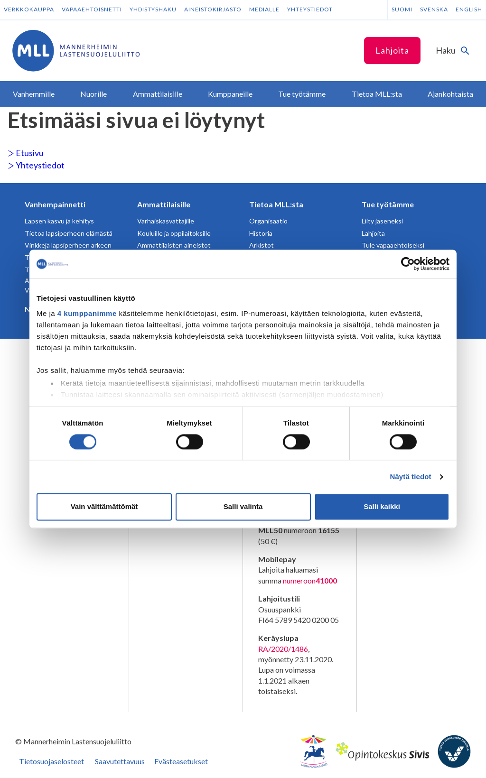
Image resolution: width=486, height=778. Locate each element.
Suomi (402, 9)
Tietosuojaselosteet (51, 761)
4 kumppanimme (87, 313)
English (469, 9)
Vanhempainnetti (55, 204)
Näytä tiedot (410, 476)
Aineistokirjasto (213, 9)
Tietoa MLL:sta (276, 204)
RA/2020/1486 (283, 648)
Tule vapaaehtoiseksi (393, 245)
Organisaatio (268, 221)
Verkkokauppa (29, 9)
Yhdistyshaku (153, 9)
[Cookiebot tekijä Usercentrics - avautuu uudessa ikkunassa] (407, 264)
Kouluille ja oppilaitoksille (174, 233)
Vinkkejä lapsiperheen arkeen (68, 245)
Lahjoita (392, 50)
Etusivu (26, 153)
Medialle (264, 9)
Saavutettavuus (120, 761)
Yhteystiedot (310, 9)
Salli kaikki (382, 507)
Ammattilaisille (163, 204)
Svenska (434, 9)
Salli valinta (243, 507)
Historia (260, 233)
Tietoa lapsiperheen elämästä (68, 233)
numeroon (310, 580)
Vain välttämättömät (104, 507)
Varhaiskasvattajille (165, 221)
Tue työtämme (388, 204)
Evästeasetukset (181, 761)
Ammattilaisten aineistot (174, 245)
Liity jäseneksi (382, 221)
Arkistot (261, 245)
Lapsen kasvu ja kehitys (59, 221)
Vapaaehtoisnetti (92, 9)
